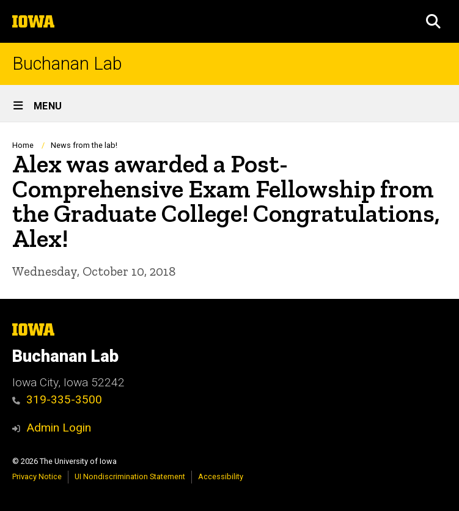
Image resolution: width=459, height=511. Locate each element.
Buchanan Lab (67, 64)
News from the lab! (84, 145)
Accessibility (220, 476)
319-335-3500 (57, 399)
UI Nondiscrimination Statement (130, 476)
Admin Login (58, 428)
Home (23, 145)
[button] (433, 21)
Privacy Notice (37, 476)
